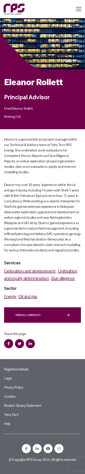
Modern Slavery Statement (22, 405)
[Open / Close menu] (78, 9)
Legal (8, 378)
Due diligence (63, 278)
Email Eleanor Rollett (18, 108)
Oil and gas (28, 296)
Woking (9, 116)
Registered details (16, 369)
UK (19, 116)
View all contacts (42, 315)
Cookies (10, 396)
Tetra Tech (11, 414)
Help (7, 423)
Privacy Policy (13, 387)
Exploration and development (30, 271)
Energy (10, 296)
